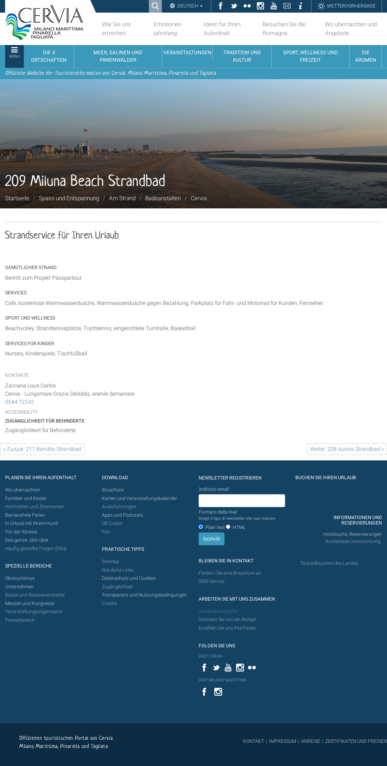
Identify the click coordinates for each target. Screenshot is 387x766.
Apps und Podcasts (122, 515)
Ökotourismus (20, 578)
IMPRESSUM (282, 741)
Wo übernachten (22, 490)
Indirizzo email (214, 489)
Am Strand (122, 198)
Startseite (17, 198)
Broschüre (113, 490)
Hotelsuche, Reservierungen (352, 534)
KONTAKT (253, 741)
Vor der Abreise (21, 532)
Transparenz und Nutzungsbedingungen (144, 595)
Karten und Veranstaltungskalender (139, 498)
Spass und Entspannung (69, 198)
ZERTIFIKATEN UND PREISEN (356, 741)
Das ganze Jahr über (27, 540)
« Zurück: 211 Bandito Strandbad (42, 449)
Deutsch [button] (189, 6)
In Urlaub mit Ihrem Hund (31, 523)
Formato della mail (237, 515)
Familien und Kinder (26, 498)
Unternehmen (19, 587)
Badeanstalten (163, 198)
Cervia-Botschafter (218, 611)
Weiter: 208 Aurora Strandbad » (347, 449)
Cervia (199, 198)
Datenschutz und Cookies (129, 578)
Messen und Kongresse (29, 603)
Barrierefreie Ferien (25, 515)
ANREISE (310, 741)
